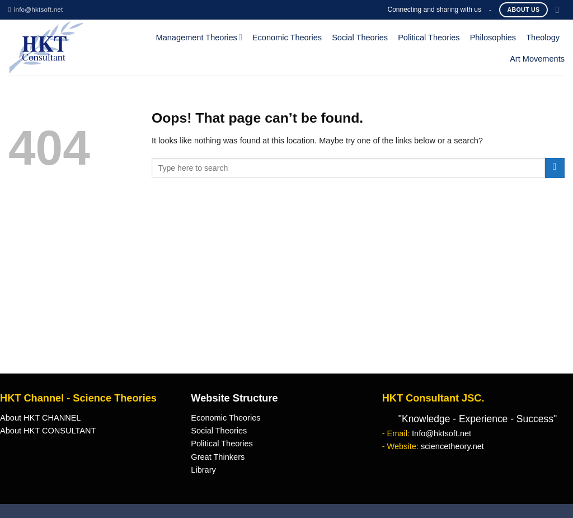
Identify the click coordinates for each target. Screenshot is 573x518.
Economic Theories (287, 37)
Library (203, 469)
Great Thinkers (218, 456)
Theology (543, 37)
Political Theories (429, 37)
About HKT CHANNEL (40, 417)
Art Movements (537, 58)
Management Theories (199, 37)
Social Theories (360, 37)
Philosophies (493, 37)
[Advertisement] (286, 289)
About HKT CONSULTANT (48, 430)
